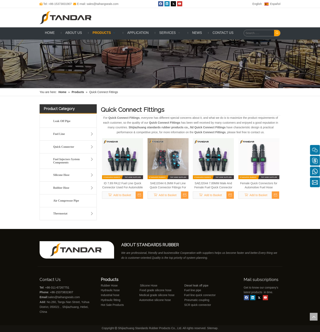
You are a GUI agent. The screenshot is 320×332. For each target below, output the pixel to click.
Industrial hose (110, 295)
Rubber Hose (74, 188)
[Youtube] (179, 3)
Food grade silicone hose (156, 290)
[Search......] (259, 33)
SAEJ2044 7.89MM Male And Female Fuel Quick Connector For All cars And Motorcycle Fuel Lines (213, 185)
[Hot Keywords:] (277, 33)
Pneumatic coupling (196, 300)
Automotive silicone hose (147, 300)
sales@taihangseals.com (64, 297)
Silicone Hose (74, 175)
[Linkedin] (167, 3)
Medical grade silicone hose (156, 295)
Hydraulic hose (110, 290)
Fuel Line (74, 134)
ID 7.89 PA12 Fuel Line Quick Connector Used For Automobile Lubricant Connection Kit (122, 185)
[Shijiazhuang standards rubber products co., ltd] (78, 249)
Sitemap (212, 328)
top (314, 317)
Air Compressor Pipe (66, 200)
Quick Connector (74, 147)
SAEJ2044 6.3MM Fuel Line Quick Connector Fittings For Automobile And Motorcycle (168, 185)
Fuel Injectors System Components (74, 160)
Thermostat (74, 214)
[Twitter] (173, 3)
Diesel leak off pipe (196, 285)
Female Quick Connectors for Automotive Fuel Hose (258, 185)
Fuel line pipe (192, 290)
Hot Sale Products (112, 304)
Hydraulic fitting (110, 300)
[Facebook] (160, 3)
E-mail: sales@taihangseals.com (95, 4)
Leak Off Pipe (61, 121)
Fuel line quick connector (200, 295)
